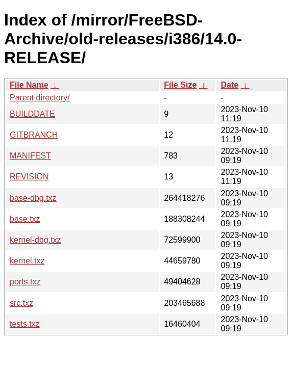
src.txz (21, 303)
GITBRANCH (34, 134)
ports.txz (25, 281)
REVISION (29, 176)
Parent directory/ (39, 97)
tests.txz (25, 324)
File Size (180, 85)
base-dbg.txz (33, 198)
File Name (29, 85)
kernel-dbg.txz (35, 239)
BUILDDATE (32, 114)
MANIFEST (30, 155)
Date (229, 85)
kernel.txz (27, 260)
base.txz (25, 219)
